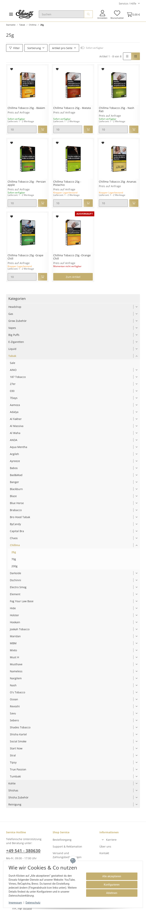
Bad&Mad (16, 475)
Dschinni (15, 580)
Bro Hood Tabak (20, 517)
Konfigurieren (111, 884)
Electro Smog (18, 587)
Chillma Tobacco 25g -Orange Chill (72, 257)
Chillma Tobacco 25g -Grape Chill (25, 257)
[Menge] (22, 129)
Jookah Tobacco (19, 629)
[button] (102, 14)
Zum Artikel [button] (73, 277)
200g (14, 566)
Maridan (15, 636)
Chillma (15, 545)
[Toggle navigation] (11, 14)
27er (13, 384)
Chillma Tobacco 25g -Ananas (117, 181)
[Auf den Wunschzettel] (11, 69)
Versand (27, 908)
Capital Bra (17, 531)
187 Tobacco (18, 377)
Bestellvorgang (62, 839)
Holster (14, 615)
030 (12, 391)
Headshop (14, 307)
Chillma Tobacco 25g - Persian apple (27, 183)
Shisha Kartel (18, 734)
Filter (14, 48)
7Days (13, 398)
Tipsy (13, 762)
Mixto (13, 650)
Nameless (16, 671)
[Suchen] (61, 14)
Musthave (16, 664)
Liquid (12, 349)
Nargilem (16, 678)
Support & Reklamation (67, 846)
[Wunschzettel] (117, 14)
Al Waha (15, 433)
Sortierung (34, 48)
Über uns (105, 846)
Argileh (14, 454)
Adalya (14, 412)
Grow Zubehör (17, 321)
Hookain (15, 622)
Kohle (12, 783)
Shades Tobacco (20, 727)
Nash (13, 685)
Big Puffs (13, 335)
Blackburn (16, 489)
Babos (14, 468)
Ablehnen (111, 892)
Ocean (14, 699)
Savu (13, 713)
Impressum (16, 902)
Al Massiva (16, 426)
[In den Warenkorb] (42, 129)
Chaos (14, 538)
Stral (13, 755)
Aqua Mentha (18, 447)
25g (13, 552)
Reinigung (14, 804)
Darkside (15, 573)
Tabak (12, 356)
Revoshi (15, 706)
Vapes (12, 328)
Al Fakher (16, 419)
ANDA (13, 440)
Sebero (14, 720)
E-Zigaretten (16, 342)
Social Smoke (18, 741)
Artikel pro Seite (62, 48)
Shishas (13, 790)
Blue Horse (17, 503)
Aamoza (15, 405)
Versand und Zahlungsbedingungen (67, 855)
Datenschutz (33, 902)
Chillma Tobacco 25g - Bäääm (26, 108)
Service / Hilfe (127, 3)
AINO (13, 370)
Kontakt (104, 853)
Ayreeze (15, 461)
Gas (10, 314)
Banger (14, 482)
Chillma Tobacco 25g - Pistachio (67, 183)
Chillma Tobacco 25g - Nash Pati (116, 109)
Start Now (16, 748)
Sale (12, 363)
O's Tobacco (17, 692)
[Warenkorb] (132, 14)
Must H (14, 657)
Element (15, 594)
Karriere (111, 839)
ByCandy (15, 524)
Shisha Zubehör (18, 797)
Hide (13, 608)
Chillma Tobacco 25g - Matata (72, 108)
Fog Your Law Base (21, 601)
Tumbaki (15, 776)
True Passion (18, 769)
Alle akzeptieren (111, 876)
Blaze (13, 496)
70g (13, 559)
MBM (13, 643)
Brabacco (16, 510)
